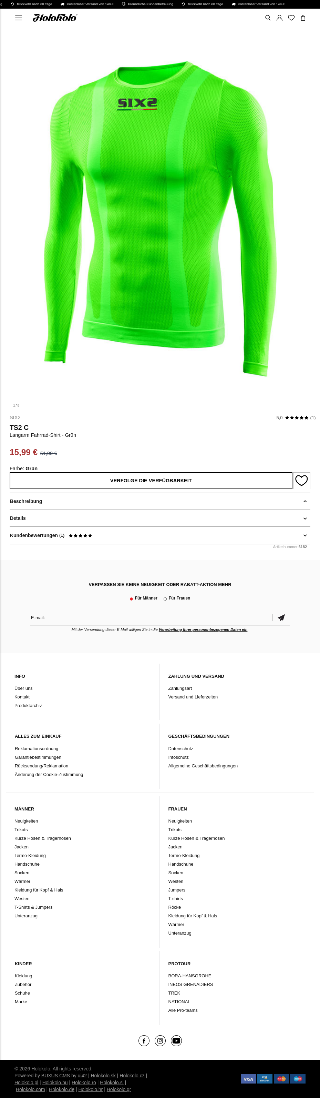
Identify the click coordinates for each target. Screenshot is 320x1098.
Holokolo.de (61, 1089)
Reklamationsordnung (36, 748)
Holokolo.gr (119, 1089)
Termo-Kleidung (30, 855)
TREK (174, 993)
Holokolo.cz (132, 1075)
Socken (21, 872)
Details (18, 518)
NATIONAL (179, 1001)
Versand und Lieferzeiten (193, 696)
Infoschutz (178, 757)
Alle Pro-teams (183, 1010)
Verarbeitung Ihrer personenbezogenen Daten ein (203, 629)
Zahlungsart (180, 688)
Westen (22, 898)
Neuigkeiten (26, 821)
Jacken (21, 846)
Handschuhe (27, 864)
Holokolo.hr (90, 1089)
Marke (21, 1001)
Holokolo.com (30, 1089)
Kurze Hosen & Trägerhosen (42, 838)
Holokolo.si (111, 1082)
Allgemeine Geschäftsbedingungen (203, 765)
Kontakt (22, 696)
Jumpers (177, 890)
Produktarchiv (28, 705)
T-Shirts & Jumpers (33, 907)
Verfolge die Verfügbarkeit (151, 480)
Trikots (21, 829)
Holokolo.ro (84, 1082)
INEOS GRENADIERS (190, 984)
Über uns (23, 688)
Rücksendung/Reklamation (41, 765)
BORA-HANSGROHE (189, 975)
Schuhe (22, 993)
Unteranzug (26, 915)
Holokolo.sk (103, 1075)
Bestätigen (281, 617)
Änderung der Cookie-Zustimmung (49, 774)
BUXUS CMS (55, 1075)
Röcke (174, 907)
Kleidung (23, 975)
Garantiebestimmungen (38, 757)
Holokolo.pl (26, 1082)
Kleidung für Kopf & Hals (38, 890)
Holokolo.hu (55, 1082)
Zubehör (23, 984)
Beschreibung (26, 501)
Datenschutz (180, 748)
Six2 (15, 417)
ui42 (82, 1075)
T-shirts (175, 898)
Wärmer (22, 881)
